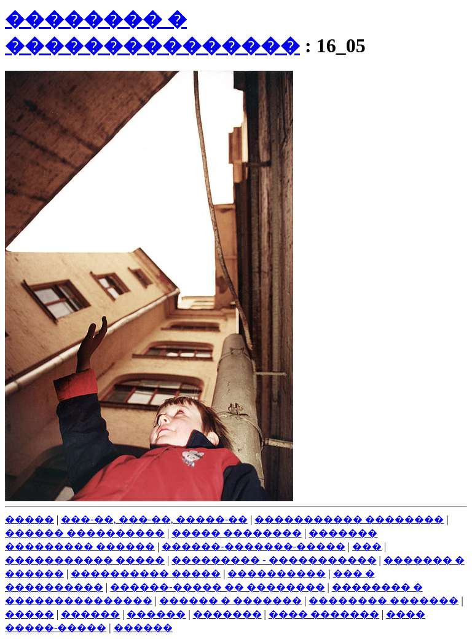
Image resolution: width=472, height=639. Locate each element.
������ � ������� (230, 600)
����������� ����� (85, 560)
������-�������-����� (253, 546)
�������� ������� (383, 600)
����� (29, 519)
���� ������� (324, 614)
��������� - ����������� (273, 560)
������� (227, 614)
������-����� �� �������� (217, 587)
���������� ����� (146, 573)
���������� (276, 573)
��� (367, 546)
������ (90, 614)
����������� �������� (349, 519)
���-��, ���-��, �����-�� (154, 519)
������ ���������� (85, 533)
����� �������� (236, 533)
